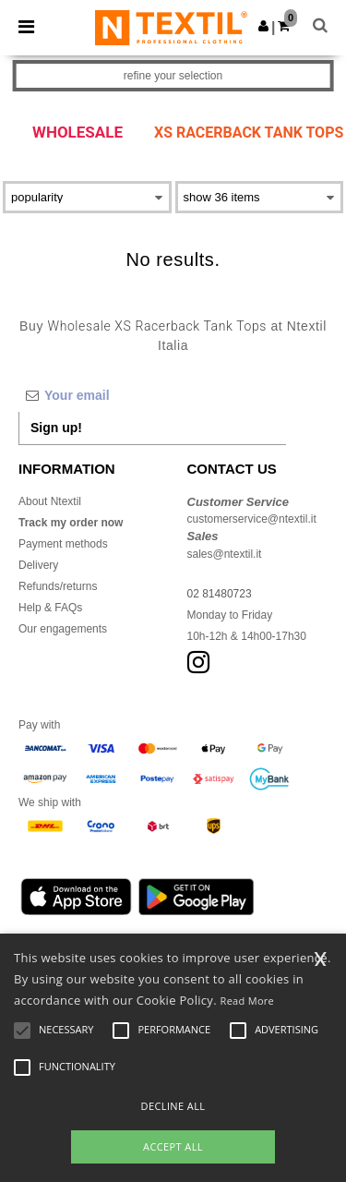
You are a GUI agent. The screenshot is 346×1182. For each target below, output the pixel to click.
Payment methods (63, 543)
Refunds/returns (57, 586)
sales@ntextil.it (224, 554)
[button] (263, 25)
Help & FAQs (50, 607)
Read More (248, 1000)
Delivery (38, 565)
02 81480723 (219, 593)
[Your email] (152, 395)
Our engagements (62, 628)
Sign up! (56, 427)
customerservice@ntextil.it (251, 519)
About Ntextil (49, 501)
